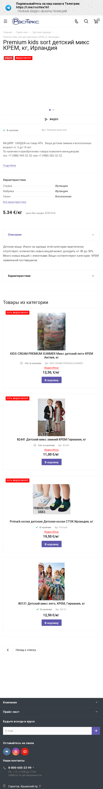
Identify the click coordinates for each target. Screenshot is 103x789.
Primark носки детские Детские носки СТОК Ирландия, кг (51, 521)
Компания (10, 702)
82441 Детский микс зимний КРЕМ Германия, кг (51, 439)
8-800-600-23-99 (19, 767)
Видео (54, 119)
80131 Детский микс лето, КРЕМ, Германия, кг (51, 603)
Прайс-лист (11, 712)
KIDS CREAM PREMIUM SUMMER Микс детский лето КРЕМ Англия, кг (51, 355)
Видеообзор (51, 367)
